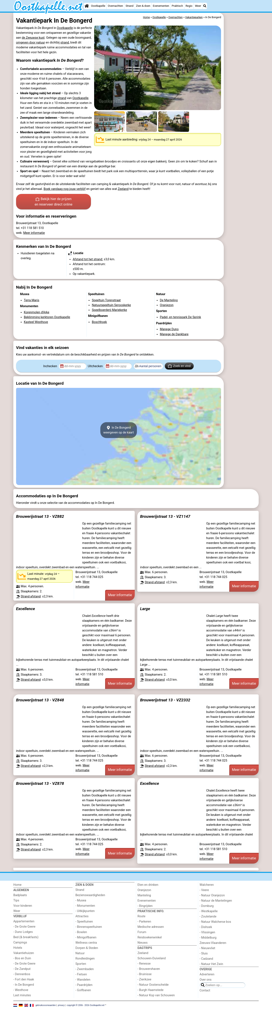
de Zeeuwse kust (33, 38)
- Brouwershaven (148, 969)
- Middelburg (208, 937)
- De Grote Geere (24, 926)
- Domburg (207, 906)
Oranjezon (144, 890)
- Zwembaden (85, 969)
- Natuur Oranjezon (212, 895)
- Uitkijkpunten (85, 911)
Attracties (82, 916)
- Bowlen (81, 932)
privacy (61, 1005)
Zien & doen (143, 5)
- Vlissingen (207, 932)
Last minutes (22, 995)
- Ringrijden (144, 906)
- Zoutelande (208, 916)
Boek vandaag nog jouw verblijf (64, 189)
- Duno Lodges (23, 932)
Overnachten (115, 5)
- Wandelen (83, 979)
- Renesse (144, 963)
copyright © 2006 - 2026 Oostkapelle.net (85, 1005)
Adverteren (207, 974)
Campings (20, 942)
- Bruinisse (144, 974)
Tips (16, 900)
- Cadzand (206, 959)
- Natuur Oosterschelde (153, 985)
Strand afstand (31, 596)
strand (64, 42)
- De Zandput (21, 969)
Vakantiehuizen (23, 953)
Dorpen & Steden (87, 948)
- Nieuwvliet (207, 948)
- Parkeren (144, 921)
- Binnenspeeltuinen (89, 927)
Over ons (206, 979)
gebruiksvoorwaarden (46, 1005)
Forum (141, 932)
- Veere (204, 890)
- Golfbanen (83, 990)
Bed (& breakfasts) (25, 937)
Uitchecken (95, 366)
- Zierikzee (144, 979)
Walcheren (207, 885)
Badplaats (20, 895)
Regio (188, 5)
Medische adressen (150, 927)
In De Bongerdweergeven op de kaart (118, 430)
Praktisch (177, 5)
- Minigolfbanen (86, 937)
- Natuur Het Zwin (211, 964)
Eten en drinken (147, 885)
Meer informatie (34, 233)
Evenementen (161, 5)
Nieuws (142, 943)
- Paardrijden (84, 985)
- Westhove (20, 990)
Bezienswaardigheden (90, 895)
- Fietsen (81, 974)
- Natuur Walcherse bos (215, 922)
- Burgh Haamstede (150, 990)
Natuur (80, 953)
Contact (205, 990)
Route (141, 916)
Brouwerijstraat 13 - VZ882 (40, 516)
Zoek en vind (179, 366)
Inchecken (50, 366)
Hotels (17, 948)
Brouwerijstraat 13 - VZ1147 (165, 516)
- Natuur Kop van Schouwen (156, 995)
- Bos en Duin (22, 958)
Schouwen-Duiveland (151, 958)
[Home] (87, 6)
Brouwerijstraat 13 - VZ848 (40, 700)
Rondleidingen (85, 958)
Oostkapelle (98, 5)
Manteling (144, 895)
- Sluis (204, 953)
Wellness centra (86, 943)
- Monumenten (85, 906)
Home (17, 885)
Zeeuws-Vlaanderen (213, 943)
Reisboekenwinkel (149, 937)
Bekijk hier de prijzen (54, 202)
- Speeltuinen (84, 921)
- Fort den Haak (23, 979)
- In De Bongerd (23, 985)
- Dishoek (206, 927)
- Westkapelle (209, 911)
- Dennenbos (21, 974)
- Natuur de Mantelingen (216, 900)
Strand (129, 5)
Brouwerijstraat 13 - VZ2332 (165, 700)
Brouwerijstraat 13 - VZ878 (40, 783)
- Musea (81, 900)
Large (145, 608)
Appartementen (23, 921)
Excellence (25, 608)
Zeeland (123, 189)
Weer (198, 5)
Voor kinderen (22, 906)
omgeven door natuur (30, 42)
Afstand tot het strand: (88, 259)
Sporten (81, 964)
